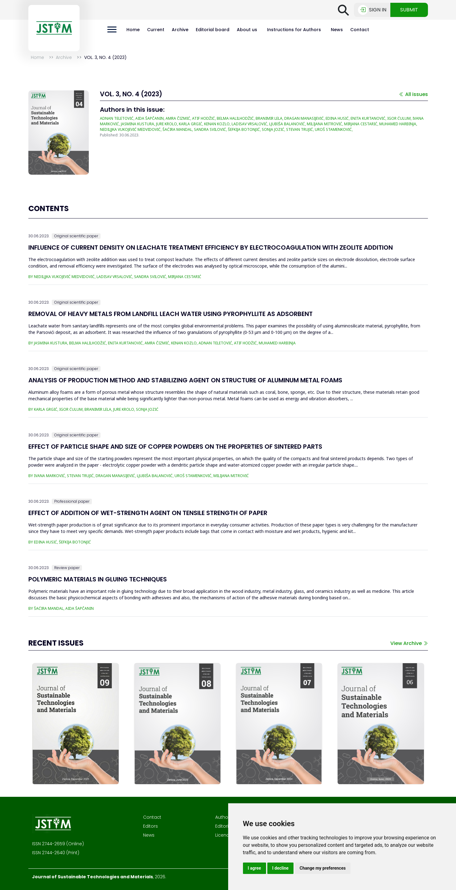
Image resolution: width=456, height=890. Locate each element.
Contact (359, 30)
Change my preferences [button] (323, 868)
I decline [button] (280, 868)
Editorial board (212, 30)
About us (247, 30)
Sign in (372, 10)
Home (133, 30)
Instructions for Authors (294, 30)
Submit (409, 9)
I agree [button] (254, 868)
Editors (150, 826)
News (337, 30)
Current (155, 30)
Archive (180, 30)
